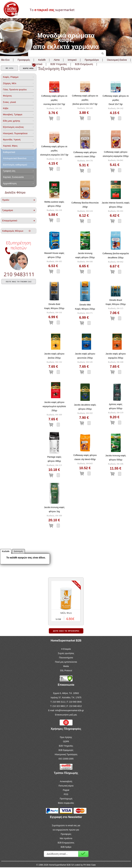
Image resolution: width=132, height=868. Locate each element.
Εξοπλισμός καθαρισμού (15, 164)
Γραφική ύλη (9, 171)
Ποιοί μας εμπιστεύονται (66, 662)
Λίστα (57, 59)
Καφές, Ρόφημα (10, 77)
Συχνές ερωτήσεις (66, 653)
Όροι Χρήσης (66, 737)
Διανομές (18, 551)
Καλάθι (42, 59)
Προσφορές (24, 59)
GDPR (66, 741)
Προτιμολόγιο (92, 59)
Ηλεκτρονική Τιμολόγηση (66, 754)
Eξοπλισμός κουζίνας (13, 127)
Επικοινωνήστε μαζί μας (66, 715)
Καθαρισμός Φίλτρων (16, 231)
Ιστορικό (72, 59)
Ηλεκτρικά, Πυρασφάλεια (15, 133)
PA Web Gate (89, 865)
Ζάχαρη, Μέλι (9, 83)
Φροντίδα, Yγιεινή (11, 139)
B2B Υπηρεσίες (66, 746)
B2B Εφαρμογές (66, 750)
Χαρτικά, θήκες (10, 145)
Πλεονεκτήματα (66, 657)
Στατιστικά (37, 64)
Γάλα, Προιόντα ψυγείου (15, 89)
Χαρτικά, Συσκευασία (13, 177)
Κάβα (5, 108)
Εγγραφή (83, 854)
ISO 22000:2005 (65, 759)
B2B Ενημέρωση (84, 64)
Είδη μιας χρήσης (11, 121)
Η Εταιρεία (66, 649)
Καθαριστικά (9, 152)
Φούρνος (7, 95)
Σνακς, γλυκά (9, 102)
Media (66, 666)
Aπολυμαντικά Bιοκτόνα (14, 158)
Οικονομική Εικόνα (117, 59)
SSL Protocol (66, 670)
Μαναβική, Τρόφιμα (12, 114)
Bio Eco (5, 59)
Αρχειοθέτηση (9, 183)
